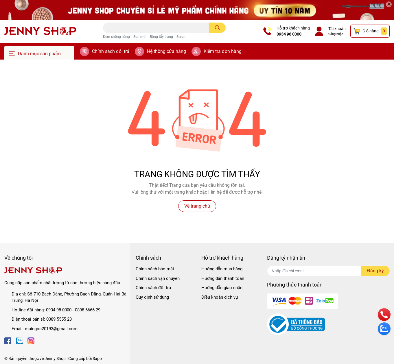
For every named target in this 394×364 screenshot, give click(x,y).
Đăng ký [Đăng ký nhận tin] (375, 271)
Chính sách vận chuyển (158, 278)
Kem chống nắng (116, 37)
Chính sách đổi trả (110, 51)
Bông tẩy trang (161, 37)
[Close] (389, 4)
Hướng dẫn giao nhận (221, 287)
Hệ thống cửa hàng (166, 51)
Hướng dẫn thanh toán (222, 278)
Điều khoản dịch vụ (219, 297)
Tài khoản (337, 28)
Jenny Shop (55, 358)
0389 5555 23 (59, 319)
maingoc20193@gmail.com (51, 328)
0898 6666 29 (87, 310)
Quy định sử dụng (152, 297)
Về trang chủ (197, 206)
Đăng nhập (335, 34)
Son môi (139, 37)
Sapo (97, 358)
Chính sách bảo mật (155, 268)
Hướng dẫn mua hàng (221, 268)
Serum (181, 37)
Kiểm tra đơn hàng (223, 51)
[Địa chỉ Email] (328, 271)
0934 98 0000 (289, 34)
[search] (217, 28)
